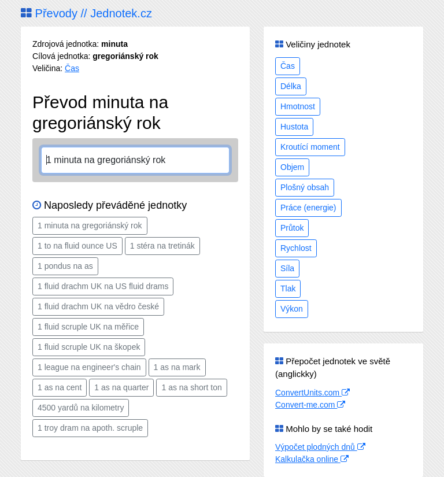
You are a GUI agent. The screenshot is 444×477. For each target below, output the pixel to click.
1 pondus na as (65, 266)
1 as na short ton (191, 387)
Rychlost (296, 248)
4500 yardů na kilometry (81, 407)
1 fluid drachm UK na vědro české (98, 306)
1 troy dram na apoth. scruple (90, 427)
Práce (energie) (308, 207)
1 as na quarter (121, 387)
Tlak (287, 288)
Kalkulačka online (312, 459)
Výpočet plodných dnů (320, 447)
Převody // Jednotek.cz (86, 13)
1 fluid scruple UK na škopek (89, 347)
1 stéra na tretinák (162, 245)
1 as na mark (177, 367)
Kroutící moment (310, 146)
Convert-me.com (310, 404)
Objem (292, 167)
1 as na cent (60, 387)
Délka (290, 86)
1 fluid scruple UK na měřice (88, 326)
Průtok (292, 227)
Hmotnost (297, 106)
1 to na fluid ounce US (77, 245)
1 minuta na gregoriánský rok (90, 225)
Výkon (291, 308)
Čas (72, 68)
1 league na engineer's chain (89, 367)
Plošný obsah (304, 187)
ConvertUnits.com (312, 392)
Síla (287, 268)
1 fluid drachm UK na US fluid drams (103, 286)
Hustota (294, 126)
